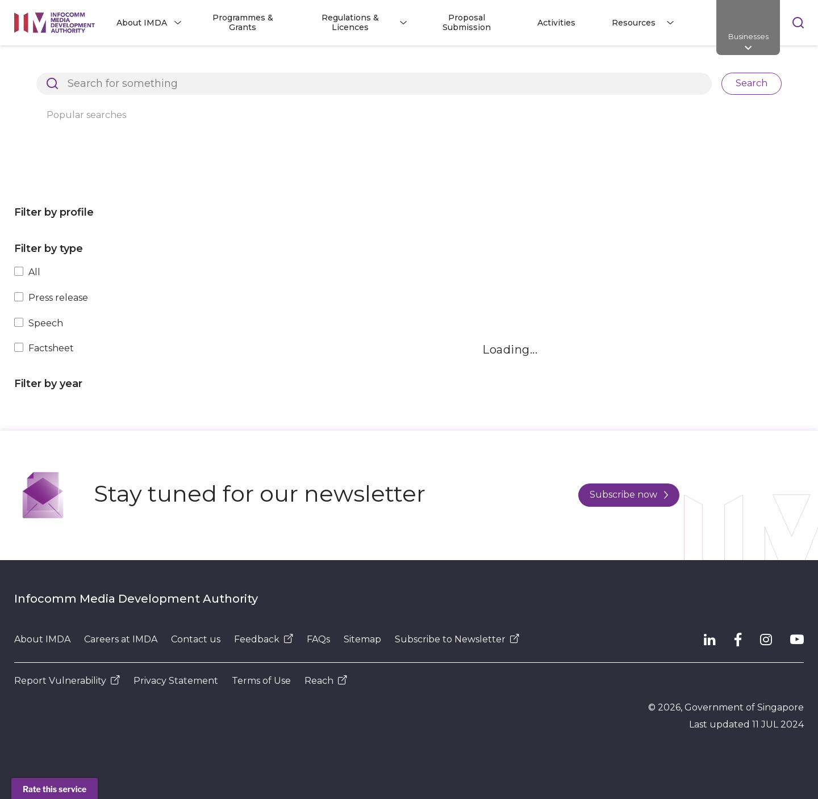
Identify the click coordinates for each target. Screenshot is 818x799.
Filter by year (48, 383)
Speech (45, 323)
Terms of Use (261, 680)
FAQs (318, 639)
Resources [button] (634, 23)
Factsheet (51, 348)
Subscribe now (629, 494)
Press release (58, 297)
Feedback (263, 639)
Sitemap (362, 639)
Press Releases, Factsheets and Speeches (323, 65)
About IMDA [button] (141, 23)
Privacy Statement (175, 680)
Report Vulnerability (67, 680)
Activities (556, 23)
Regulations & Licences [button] (350, 22)
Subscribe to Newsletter (457, 639)
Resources (190, 65)
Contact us (195, 639)
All (34, 272)
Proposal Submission (467, 22)
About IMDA (42, 639)
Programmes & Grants (242, 22)
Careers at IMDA (120, 639)
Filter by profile (54, 212)
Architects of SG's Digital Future (79, 65)
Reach (325, 680)
